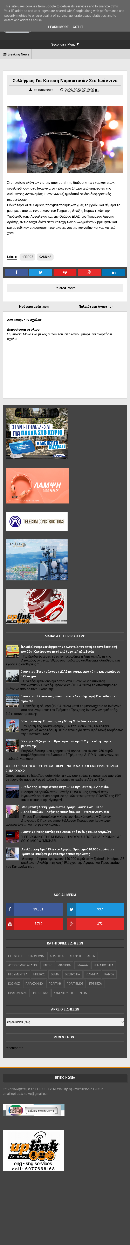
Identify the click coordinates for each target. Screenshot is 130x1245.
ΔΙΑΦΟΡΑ (64, 965)
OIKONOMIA (36, 956)
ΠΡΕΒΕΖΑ (95, 983)
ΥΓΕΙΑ (83, 993)
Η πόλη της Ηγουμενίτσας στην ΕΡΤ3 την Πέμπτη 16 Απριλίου (65, 787)
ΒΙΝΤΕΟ (48, 965)
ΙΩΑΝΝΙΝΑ (45, 256)
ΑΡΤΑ (91, 956)
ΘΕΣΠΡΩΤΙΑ (72, 974)
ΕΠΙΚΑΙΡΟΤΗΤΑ (104, 965)
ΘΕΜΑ (55, 974)
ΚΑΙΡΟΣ (109, 974)
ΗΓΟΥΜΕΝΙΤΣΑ (18, 974)
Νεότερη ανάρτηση (34, 307)
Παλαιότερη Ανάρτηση (96, 307)
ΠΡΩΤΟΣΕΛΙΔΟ (17, 993)
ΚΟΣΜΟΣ (14, 983)
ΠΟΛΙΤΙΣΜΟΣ (75, 983)
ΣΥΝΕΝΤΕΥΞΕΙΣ (64, 993)
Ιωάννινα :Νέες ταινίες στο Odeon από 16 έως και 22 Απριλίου (66, 832)
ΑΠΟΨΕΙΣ (75, 956)
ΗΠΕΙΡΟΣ (27, 256)
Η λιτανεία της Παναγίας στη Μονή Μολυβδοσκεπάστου (61, 721)
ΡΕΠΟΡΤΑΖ (40, 993)
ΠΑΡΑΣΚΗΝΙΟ (34, 983)
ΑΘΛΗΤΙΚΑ (57, 956)
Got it (78, 27)
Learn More (58, 27)
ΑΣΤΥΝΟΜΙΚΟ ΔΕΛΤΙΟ (22, 965)
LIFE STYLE (15, 956)
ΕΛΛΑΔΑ (82, 965)
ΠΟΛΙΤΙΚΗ (55, 983)
